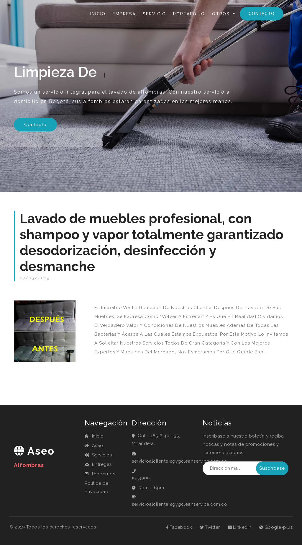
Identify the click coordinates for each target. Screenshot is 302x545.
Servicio (154, 14)
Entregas (98, 464)
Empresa (124, 14)
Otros (222, 14)
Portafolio (189, 14)
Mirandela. (143, 443)
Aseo (94, 445)
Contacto (262, 13)
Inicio (99, 13)
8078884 (141, 479)
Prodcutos (100, 474)
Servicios (98, 455)
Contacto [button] (35, 124)
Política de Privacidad (97, 487)
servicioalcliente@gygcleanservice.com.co (163, 461)
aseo (34, 456)
